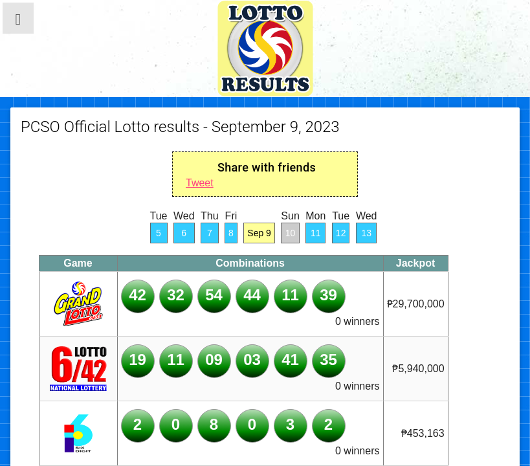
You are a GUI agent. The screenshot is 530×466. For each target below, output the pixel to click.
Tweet (200, 182)
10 (290, 233)
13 (366, 233)
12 (341, 233)
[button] (18, 18)
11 (316, 233)
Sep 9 (259, 233)
